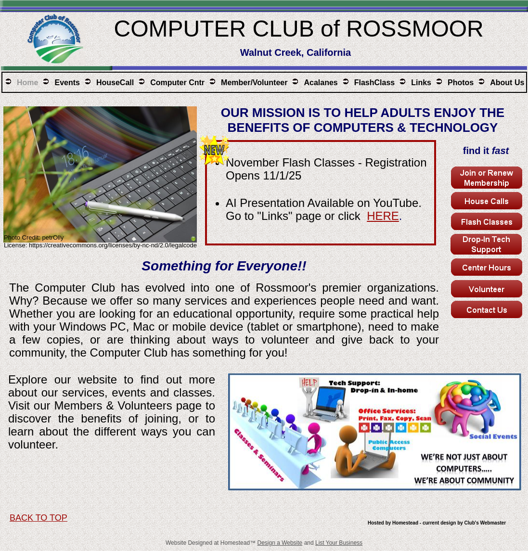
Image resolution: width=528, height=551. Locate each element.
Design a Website (279, 542)
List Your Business (338, 542)
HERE (383, 215)
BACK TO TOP (38, 518)
